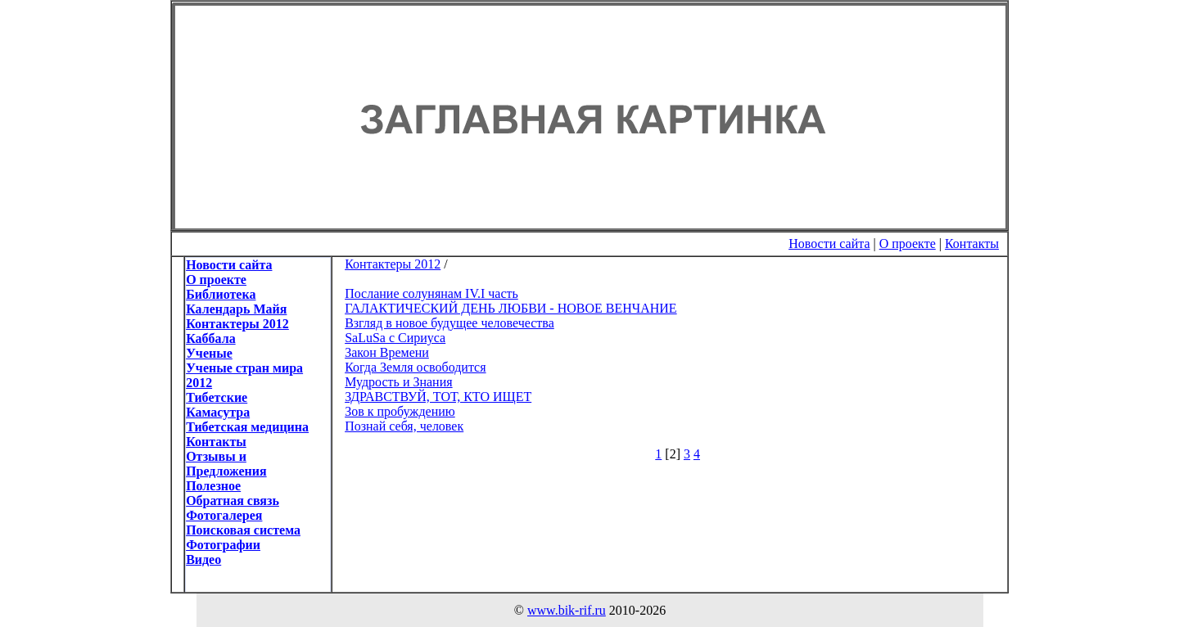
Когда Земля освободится (415, 367)
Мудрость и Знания (398, 382)
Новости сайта (829, 243)
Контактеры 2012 (392, 264)
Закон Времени (387, 352)
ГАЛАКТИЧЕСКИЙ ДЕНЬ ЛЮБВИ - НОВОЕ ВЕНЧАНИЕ (511, 308)
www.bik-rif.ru (566, 610)
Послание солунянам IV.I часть (431, 293)
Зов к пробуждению (400, 411)
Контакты (972, 243)
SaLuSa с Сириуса (395, 338)
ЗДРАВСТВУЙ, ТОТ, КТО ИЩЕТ (438, 397)
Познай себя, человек (404, 426)
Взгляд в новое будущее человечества (449, 323)
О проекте (907, 243)
